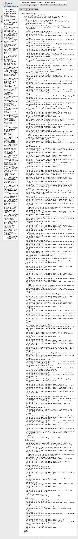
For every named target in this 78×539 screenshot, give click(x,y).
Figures (2, 31)
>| (37, 9)
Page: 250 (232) (13, 73)
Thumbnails (2, 18)
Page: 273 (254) (13, 128)
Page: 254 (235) (13, 88)
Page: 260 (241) (13, 96)
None (2, 58)
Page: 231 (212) (13, 27)
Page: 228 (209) (13, 22)
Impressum (39, 538)
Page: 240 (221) (13, 40)
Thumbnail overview (46, 5)
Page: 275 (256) (13, 137)
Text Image (28, 5)
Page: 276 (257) (13, 144)
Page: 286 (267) (13, 229)
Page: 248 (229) (13, 55)
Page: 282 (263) (13, 193)
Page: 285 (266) (13, 221)
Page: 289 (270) (13, 236)
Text (22, 5)
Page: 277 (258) (13, 160)
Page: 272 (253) (13, 114)
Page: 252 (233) (13, 78)
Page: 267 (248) (13, 108)
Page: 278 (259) (13, 177)
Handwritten (2, 38)
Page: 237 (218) (13, 33)
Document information (60, 5)
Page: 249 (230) (13, 67)
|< (23, 9)
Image (34, 5)
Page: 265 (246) (13, 101)
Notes (2, 44)
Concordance (2, 51)
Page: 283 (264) (13, 214)
